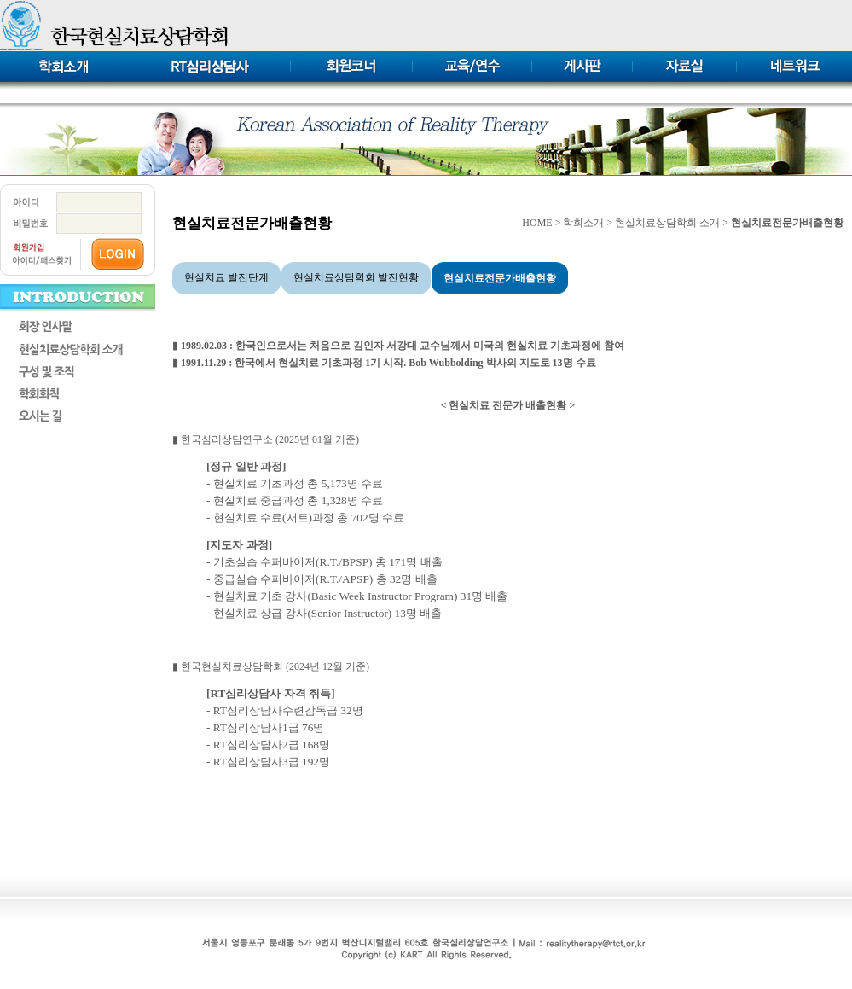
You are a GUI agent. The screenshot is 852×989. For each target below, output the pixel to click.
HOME (537, 223)
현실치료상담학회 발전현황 (356, 277)
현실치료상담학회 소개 (667, 223)
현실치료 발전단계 (226, 277)
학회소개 (583, 223)
